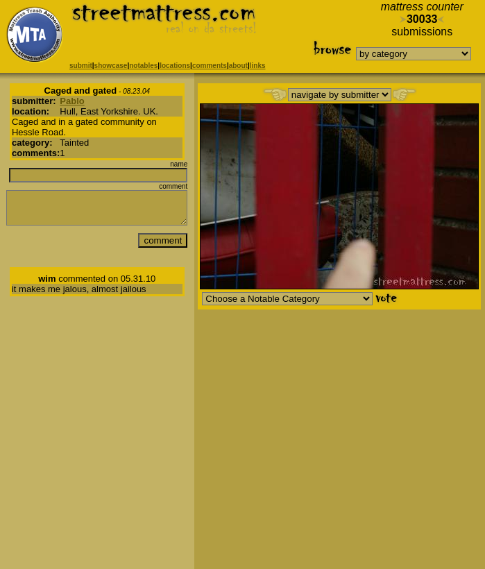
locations (175, 65)
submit (80, 65)
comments (209, 65)
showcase (111, 65)
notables (143, 65)
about (238, 65)
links (258, 65)
